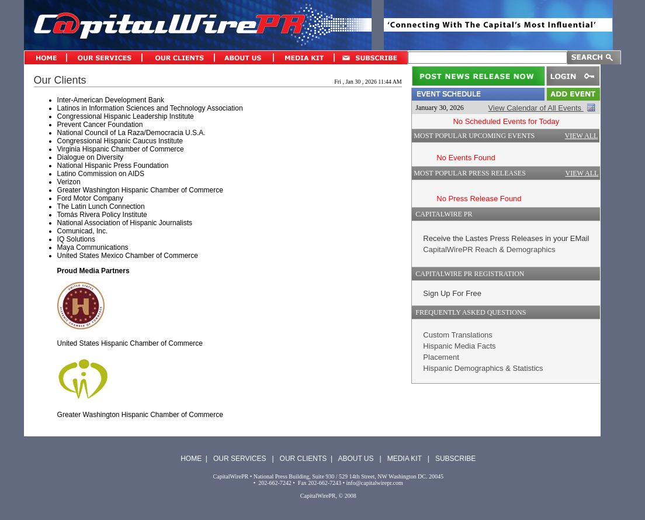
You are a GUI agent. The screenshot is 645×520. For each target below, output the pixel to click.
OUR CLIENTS (303, 458)
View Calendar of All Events (536, 108)
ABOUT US (355, 458)
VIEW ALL (581, 136)
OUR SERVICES (239, 458)
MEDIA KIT (404, 458)
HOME (191, 458)
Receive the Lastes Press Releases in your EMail (506, 238)
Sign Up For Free (452, 293)
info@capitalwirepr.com (374, 483)
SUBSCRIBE (455, 458)
